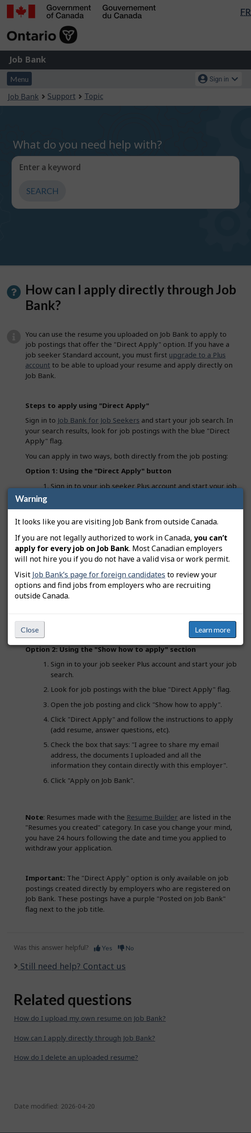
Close (30, 629)
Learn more (212, 629)
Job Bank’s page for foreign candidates (98, 574)
